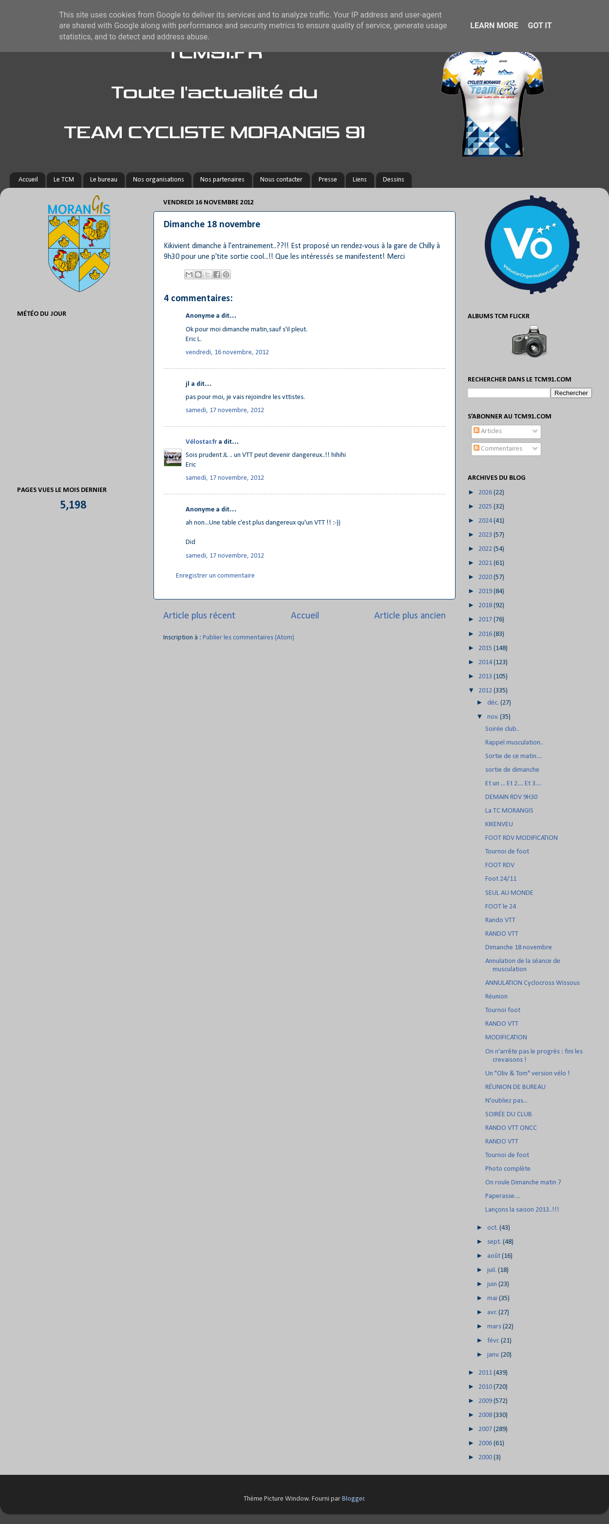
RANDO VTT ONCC (511, 1128)
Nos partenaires (222, 179)
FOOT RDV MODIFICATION (521, 838)
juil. (492, 1270)
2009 (486, 1401)
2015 (486, 648)
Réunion (496, 996)
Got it (540, 25)
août (494, 1256)
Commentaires (498, 449)
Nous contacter (281, 179)
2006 (486, 1443)
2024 (486, 521)
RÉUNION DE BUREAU (515, 1087)
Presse (328, 179)
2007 (486, 1429)
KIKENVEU (499, 824)
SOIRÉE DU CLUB (508, 1114)
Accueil (28, 179)
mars (495, 1326)
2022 (486, 549)
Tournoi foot (502, 1010)
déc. (493, 703)
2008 (486, 1415)
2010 (486, 1387)
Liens (360, 179)
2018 (486, 605)
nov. (493, 717)
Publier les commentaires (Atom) (248, 637)
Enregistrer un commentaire (215, 576)
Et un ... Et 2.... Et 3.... (513, 783)
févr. (494, 1340)
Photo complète (508, 1169)
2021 (486, 563)
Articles (488, 431)
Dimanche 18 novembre (518, 947)
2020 (486, 577)
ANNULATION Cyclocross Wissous (532, 983)
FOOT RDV (499, 865)
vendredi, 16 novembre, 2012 (227, 352)
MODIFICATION (506, 1037)
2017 (486, 619)
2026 (486, 492)
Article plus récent (199, 616)
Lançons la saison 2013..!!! (522, 1210)
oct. (493, 1228)
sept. (495, 1242)
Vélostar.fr (201, 442)
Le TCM (64, 179)
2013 (486, 676)
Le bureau (103, 179)
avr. (492, 1312)
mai (493, 1298)
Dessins (393, 179)
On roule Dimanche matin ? (523, 1182)
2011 (486, 1373)
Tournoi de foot (507, 851)
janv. (494, 1355)
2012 (486, 690)
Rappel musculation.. (514, 742)
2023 (486, 535)
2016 (486, 634)
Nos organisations (158, 179)
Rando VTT (500, 920)
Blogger (353, 1499)
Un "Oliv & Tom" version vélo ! (527, 1073)
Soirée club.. (502, 729)
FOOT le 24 (500, 906)
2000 (486, 1457)
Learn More (494, 25)
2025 (486, 506)
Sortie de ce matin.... (513, 756)
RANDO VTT (501, 934)
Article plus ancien (410, 616)
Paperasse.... (502, 1196)
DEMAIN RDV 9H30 (511, 797)
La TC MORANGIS (509, 811)
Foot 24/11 (500, 879)
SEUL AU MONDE (509, 893)
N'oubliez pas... (506, 1101)
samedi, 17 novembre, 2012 (225, 410)
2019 (486, 591)
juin (492, 1284)
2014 (486, 662)
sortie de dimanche (512, 770)
